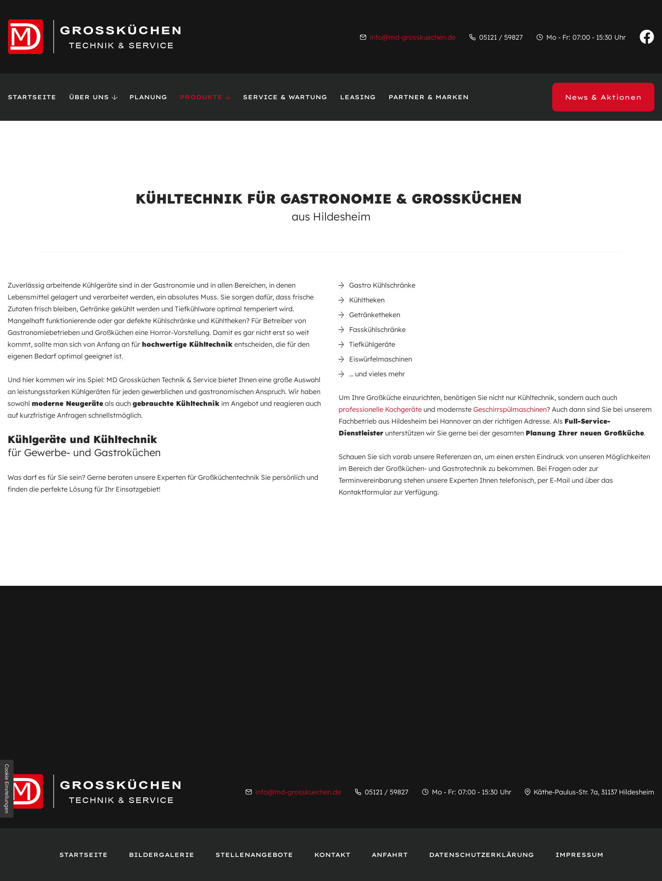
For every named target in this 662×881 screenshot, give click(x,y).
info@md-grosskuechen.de (413, 37)
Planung (148, 97)
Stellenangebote (254, 855)
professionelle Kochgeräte (380, 409)
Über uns (89, 97)
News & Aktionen (603, 97)
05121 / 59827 (501, 37)
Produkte (201, 97)
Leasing (358, 97)
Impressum (579, 855)
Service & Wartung (285, 97)
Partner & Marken (428, 97)
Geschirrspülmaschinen (510, 409)
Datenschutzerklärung (481, 855)
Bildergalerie (161, 855)
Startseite (32, 97)
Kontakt (332, 855)
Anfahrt (390, 855)
